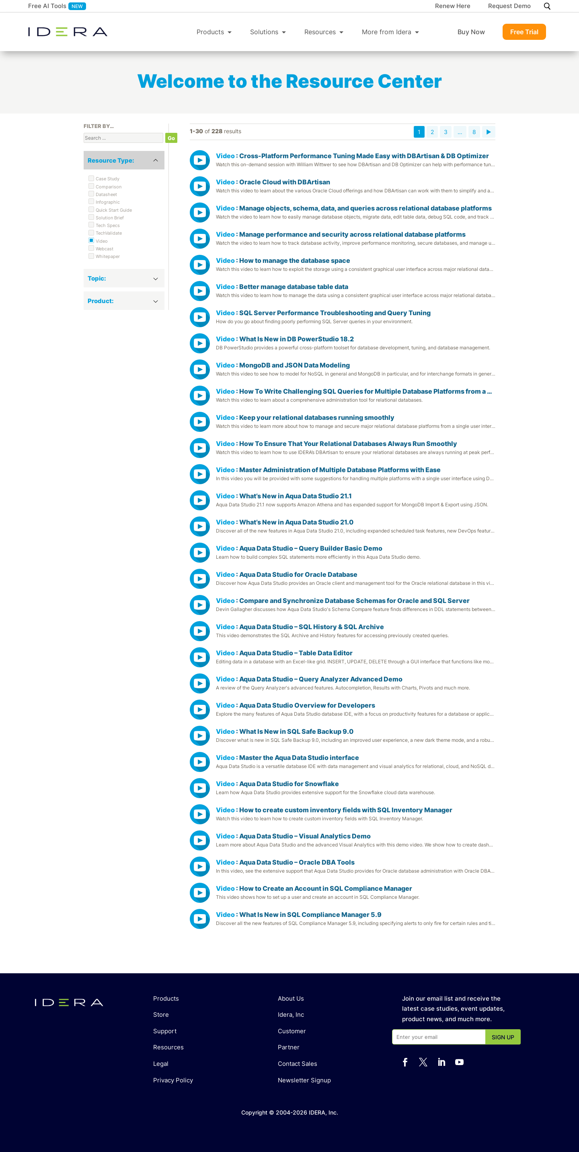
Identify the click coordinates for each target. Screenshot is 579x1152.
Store (161, 1014)
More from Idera (386, 32)
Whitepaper (108, 256)
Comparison (108, 187)
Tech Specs (108, 225)
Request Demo (509, 6)
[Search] (547, 6)
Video (102, 241)
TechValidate (109, 233)
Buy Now (471, 32)
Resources (320, 32)
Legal (160, 1063)
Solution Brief (110, 218)
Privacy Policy (173, 1080)
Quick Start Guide (114, 210)
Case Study (107, 179)
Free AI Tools (47, 6)
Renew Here (452, 6)
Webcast (104, 249)
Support (165, 1031)
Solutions (264, 32)
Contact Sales (297, 1063)
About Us (291, 998)
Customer (292, 1031)
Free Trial (524, 32)
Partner (289, 1047)
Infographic (108, 202)
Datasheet (106, 194)
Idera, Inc (291, 1014)
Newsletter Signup (304, 1080)
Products (210, 32)
